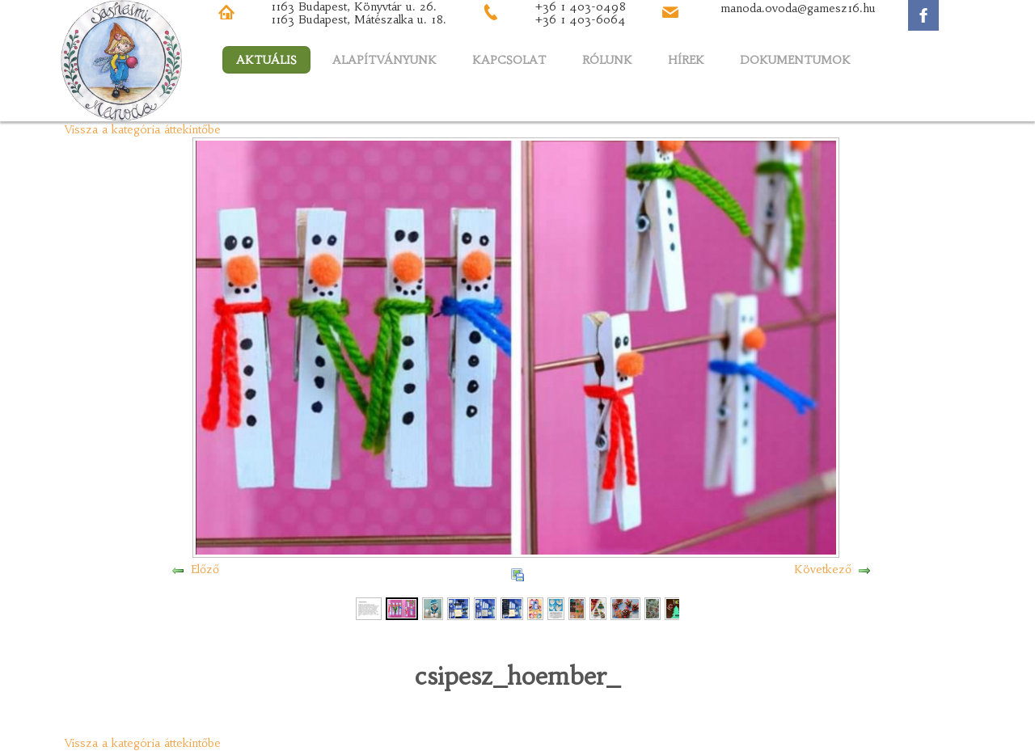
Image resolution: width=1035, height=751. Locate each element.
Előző (205, 569)
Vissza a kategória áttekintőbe (143, 129)
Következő (822, 569)
